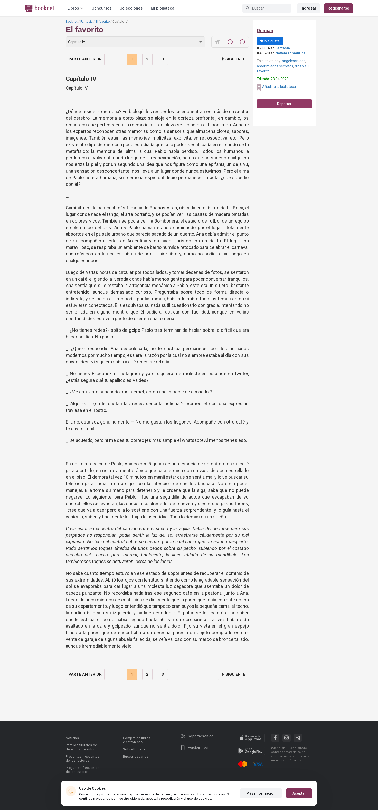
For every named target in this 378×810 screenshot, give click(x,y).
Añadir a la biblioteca (279, 87)
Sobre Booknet (135, 749)
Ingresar (308, 8)
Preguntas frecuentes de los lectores (82, 758)
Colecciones (131, 8)
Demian (265, 30)
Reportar (284, 104)
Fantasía (86, 21)
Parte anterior (85, 59)
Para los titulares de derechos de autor (81, 747)
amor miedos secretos (275, 66)
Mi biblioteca (162, 8)
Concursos (101, 8)
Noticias (72, 738)
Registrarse (338, 8)
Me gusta (270, 41)
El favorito (103, 21)
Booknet (72, 21)
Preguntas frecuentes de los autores (82, 770)
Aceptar (299, 793)
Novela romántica (290, 53)
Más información (261, 793)
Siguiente (233, 59)
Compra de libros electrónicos (136, 740)
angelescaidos (293, 61)
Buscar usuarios (135, 756)
